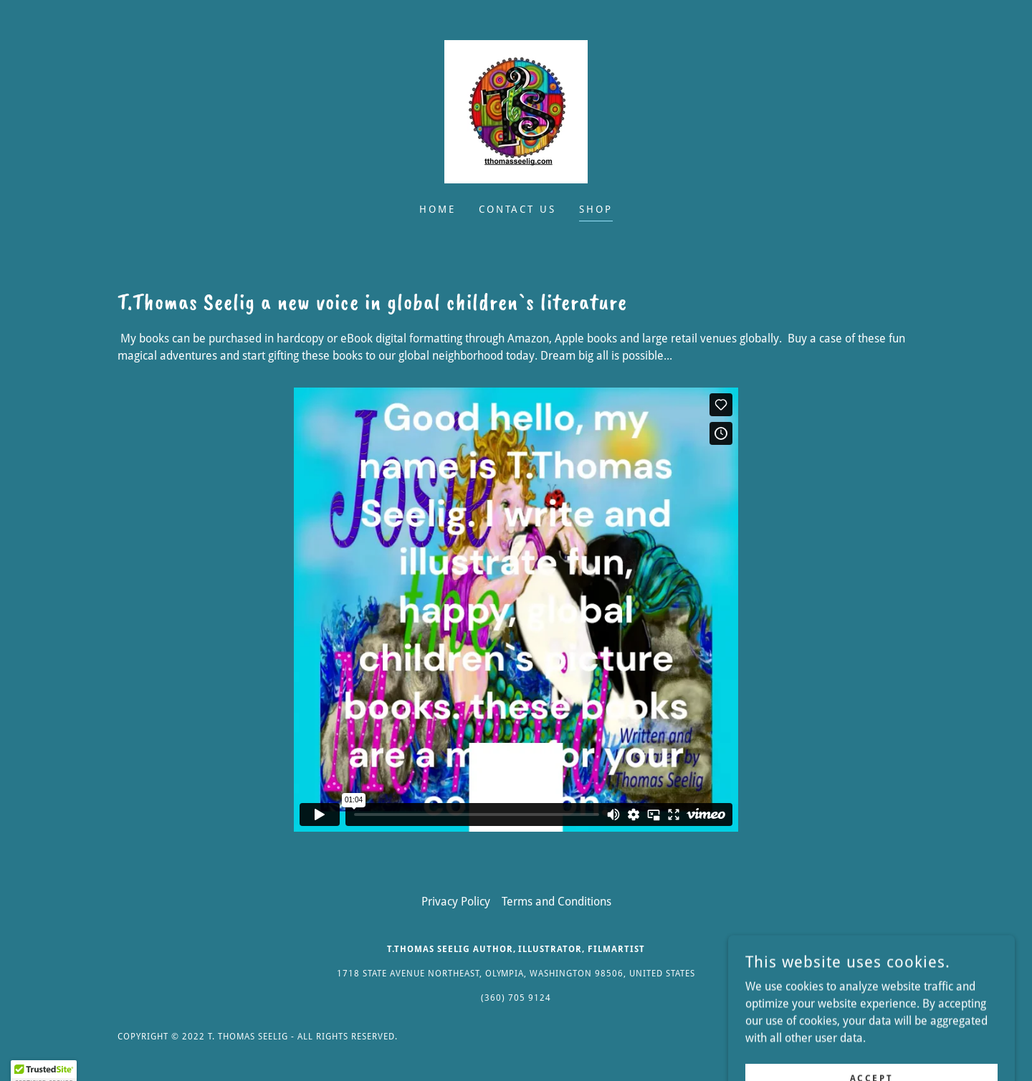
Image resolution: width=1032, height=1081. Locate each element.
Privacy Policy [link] (455, 901)
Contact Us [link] (518, 209)
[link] (516, 110)
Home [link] (437, 209)
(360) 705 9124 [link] (516, 998)
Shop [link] (596, 209)
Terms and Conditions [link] (556, 901)
